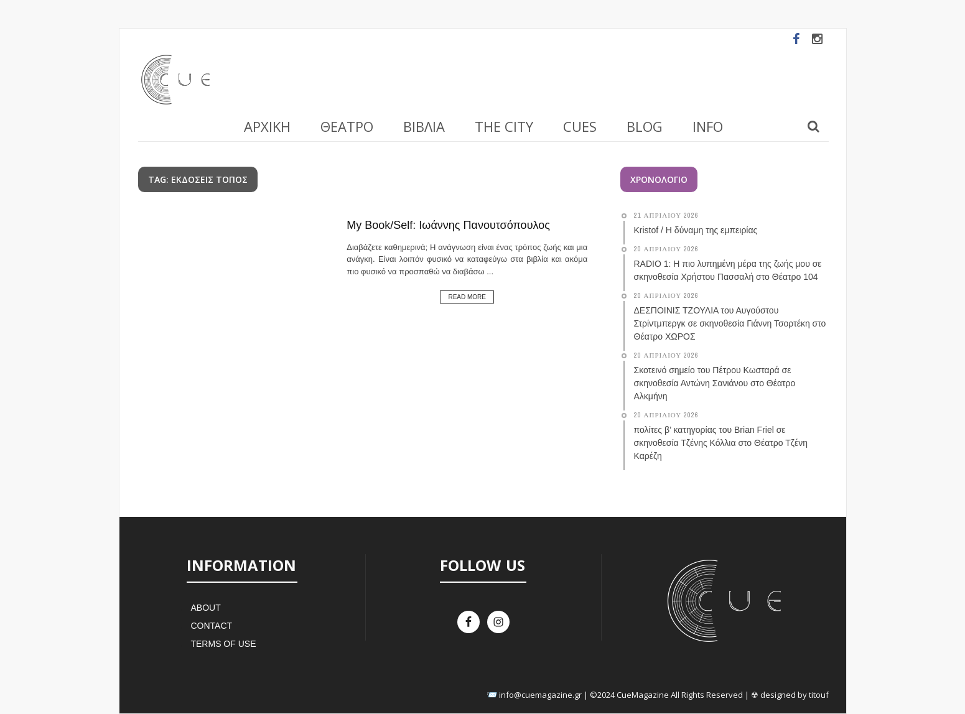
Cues (580, 126)
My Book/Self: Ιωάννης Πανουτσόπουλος (448, 225)
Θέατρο (346, 126)
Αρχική (267, 126)
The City (504, 126)
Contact (211, 626)
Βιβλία (424, 126)
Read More (467, 297)
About (205, 608)
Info (707, 126)
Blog (645, 126)
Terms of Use (223, 644)
